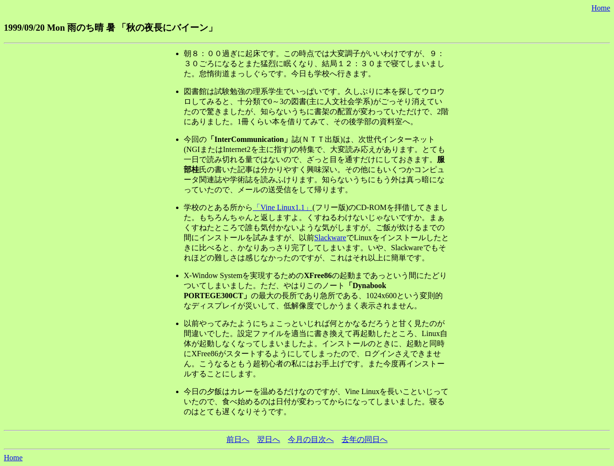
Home (600, 8)
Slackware (330, 237)
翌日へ (268, 439)
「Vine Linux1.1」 (282, 207)
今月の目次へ (311, 439)
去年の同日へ (365, 439)
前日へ (237, 439)
